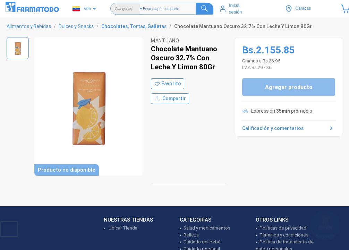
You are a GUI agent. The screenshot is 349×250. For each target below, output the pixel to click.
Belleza (191, 235)
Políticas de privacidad (282, 228)
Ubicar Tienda (122, 228)
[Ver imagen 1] (18, 48)
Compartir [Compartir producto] (170, 98)
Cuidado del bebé (202, 242)
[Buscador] (178, 8)
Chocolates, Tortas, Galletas (134, 26)
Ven (82, 8)
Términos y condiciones (283, 235)
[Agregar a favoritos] (167, 83)
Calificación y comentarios (288, 128)
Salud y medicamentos (207, 228)
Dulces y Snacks (76, 26)
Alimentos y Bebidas (29, 26)
